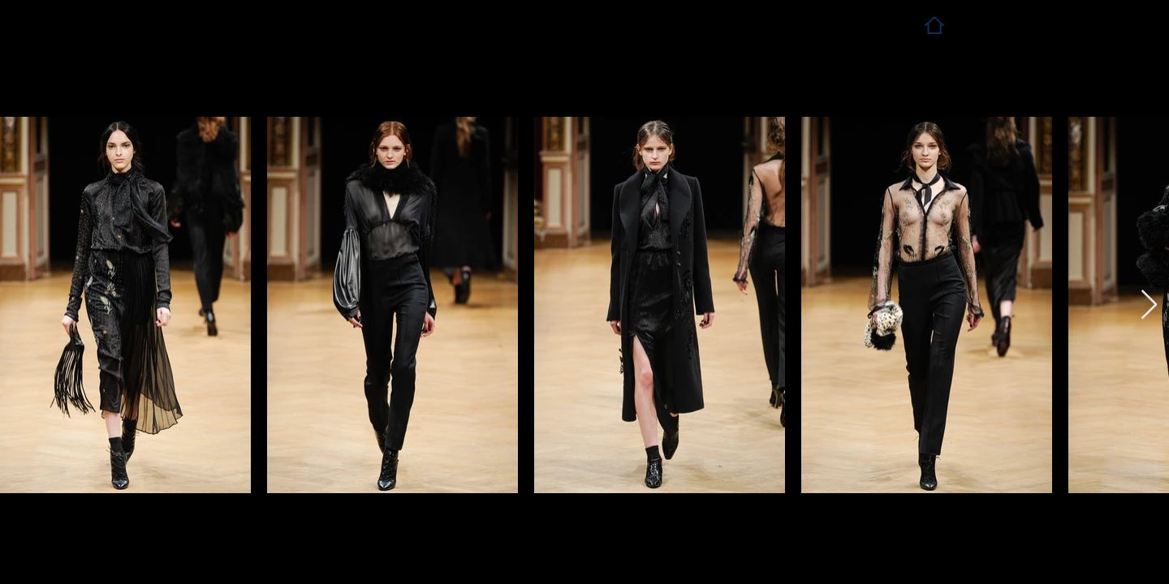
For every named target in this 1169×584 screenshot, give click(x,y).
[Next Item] (1149, 305)
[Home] (934, 25)
